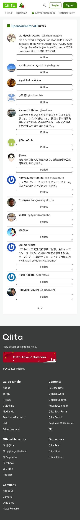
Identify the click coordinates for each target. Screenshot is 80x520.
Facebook (8, 463)
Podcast (7, 474)
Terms (6, 393)
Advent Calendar (43, 13)
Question (21, 13)
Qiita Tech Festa (58, 411)
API (50, 429)
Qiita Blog (8, 502)
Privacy (7, 399)
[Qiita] (10, 5)
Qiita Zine (54, 451)
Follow (44, 57)
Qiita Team (55, 445)
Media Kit (8, 411)
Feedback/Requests (14, 417)
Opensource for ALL (24, 26)
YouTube (8, 469)
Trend (8, 13)
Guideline (8, 405)
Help (5, 423)
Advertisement (11, 429)
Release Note (56, 388)
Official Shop (56, 457)
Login (55, 5)
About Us (8, 490)
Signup (70, 5)
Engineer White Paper (61, 423)
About (6, 388)
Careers (7, 496)
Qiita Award (55, 417)
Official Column (58, 399)
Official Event (67, 13)
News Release (11, 508)
